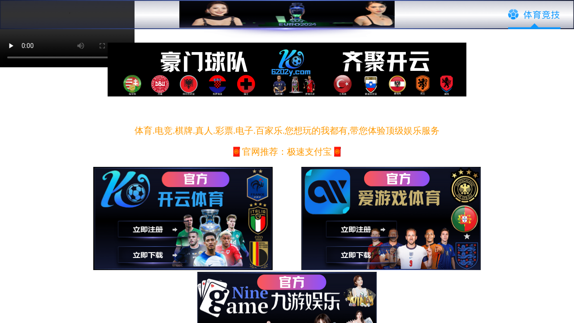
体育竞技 (534, 15)
